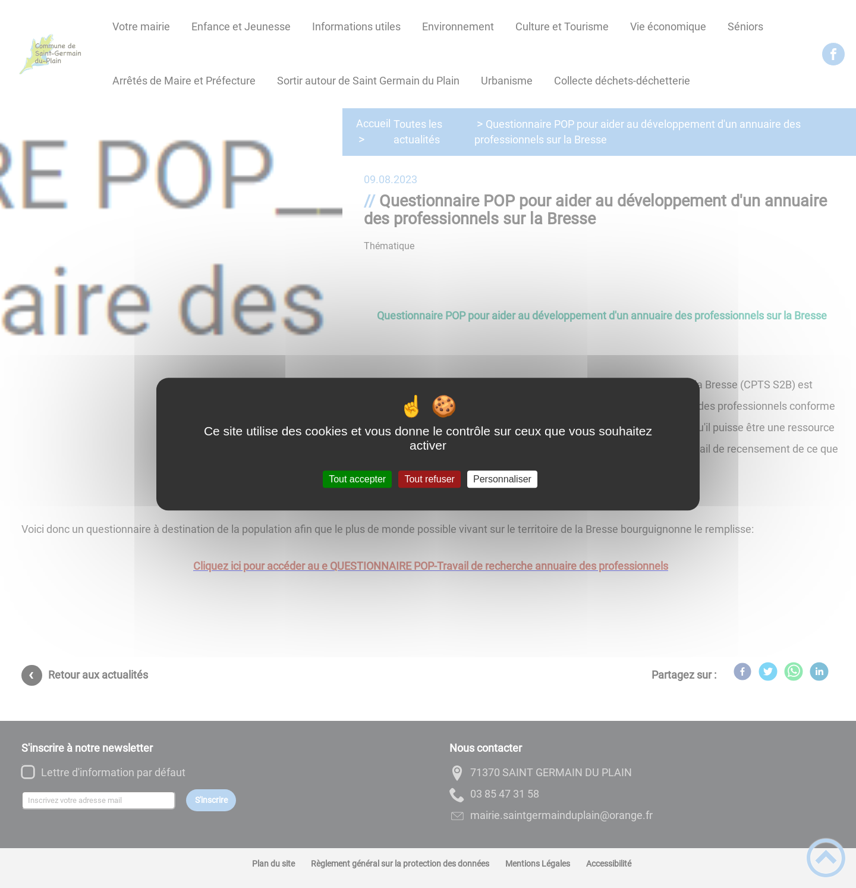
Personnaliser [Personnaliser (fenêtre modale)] (502, 479)
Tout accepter (357, 479)
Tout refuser (429, 479)
